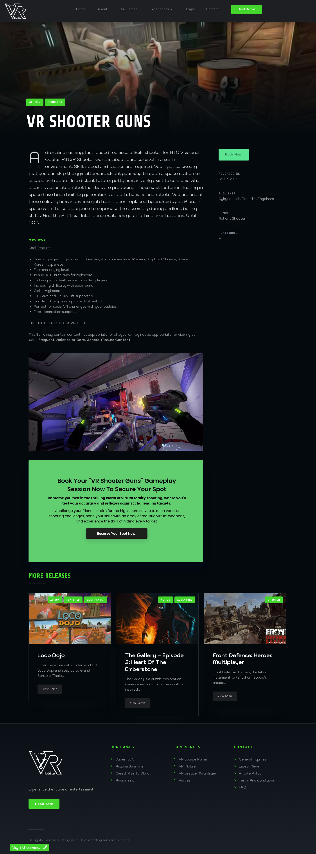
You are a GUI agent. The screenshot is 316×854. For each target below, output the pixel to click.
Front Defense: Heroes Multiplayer (243, 658)
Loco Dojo (51, 655)
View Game (49, 689)
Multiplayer (96, 600)
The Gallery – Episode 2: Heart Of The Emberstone (154, 662)
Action (35, 102)
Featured (73, 600)
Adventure (184, 600)
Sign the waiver (29, 847)
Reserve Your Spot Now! (116, 533)
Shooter (55, 102)
